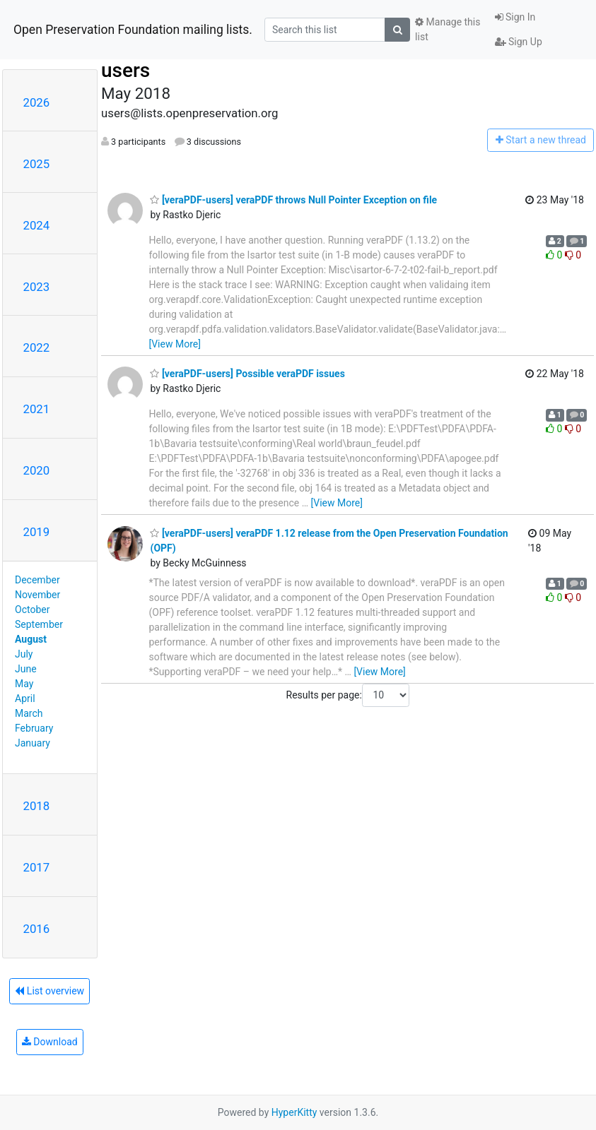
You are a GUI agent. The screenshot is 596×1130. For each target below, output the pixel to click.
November (37, 594)
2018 (36, 806)
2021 (36, 409)
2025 (36, 164)
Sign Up (518, 41)
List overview (49, 991)
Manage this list (447, 29)
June (26, 668)
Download (50, 1041)
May (24, 683)
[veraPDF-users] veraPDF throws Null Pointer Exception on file (293, 200)
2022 (36, 347)
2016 (36, 929)
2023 (36, 287)
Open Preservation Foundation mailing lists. (132, 30)
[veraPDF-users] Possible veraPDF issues (247, 373)
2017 (36, 867)
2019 (36, 532)
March (29, 713)
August (31, 639)
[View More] (174, 344)
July (24, 654)
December (37, 579)
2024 (36, 225)
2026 (36, 102)
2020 (36, 470)
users (125, 70)
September (39, 624)
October (32, 609)
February (34, 728)
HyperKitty (294, 1112)
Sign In (515, 17)
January (32, 743)
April (25, 698)
